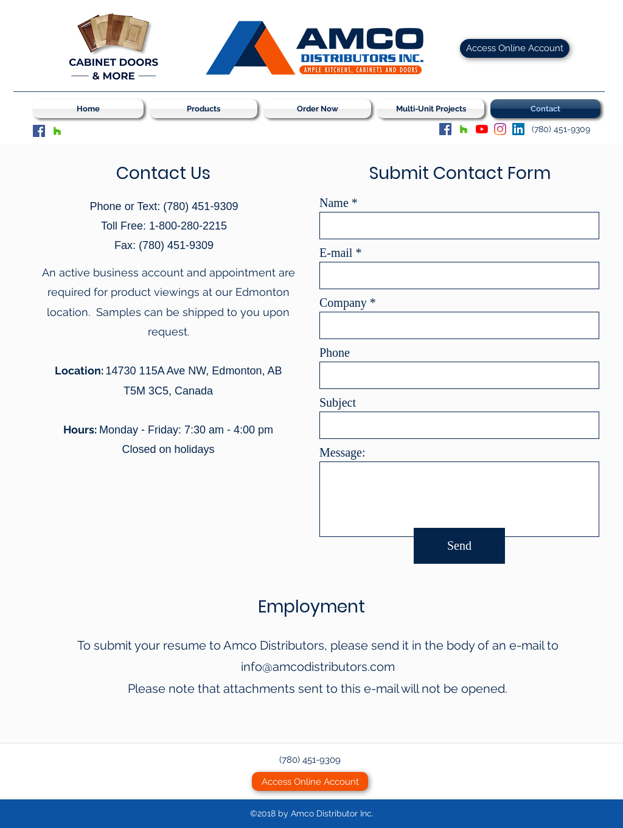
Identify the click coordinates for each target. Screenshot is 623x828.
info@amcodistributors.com (318, 666)
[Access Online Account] (514, 48)
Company (343, 302)
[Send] (459, 546)
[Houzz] (57, 131)
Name (334, 203)
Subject (337, 402)
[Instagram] (500, 129)
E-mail (335, 253)
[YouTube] (482, 129)
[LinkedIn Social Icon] (518, 129)
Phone (334, 352)
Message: (342, 452)
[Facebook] (39, 131)
